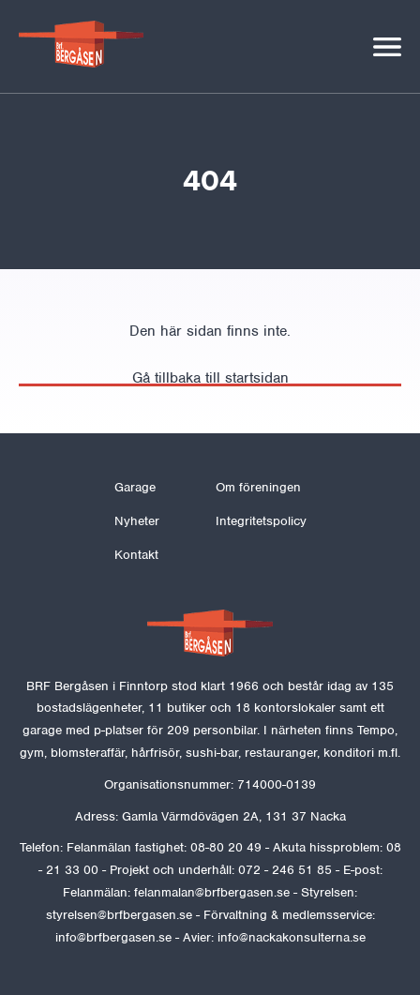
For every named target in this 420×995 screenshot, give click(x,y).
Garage (135, 487)
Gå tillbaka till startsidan (210, 377)
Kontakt (136, 555)
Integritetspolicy (261, 521)
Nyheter (136, 521)
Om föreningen (258, 487)
